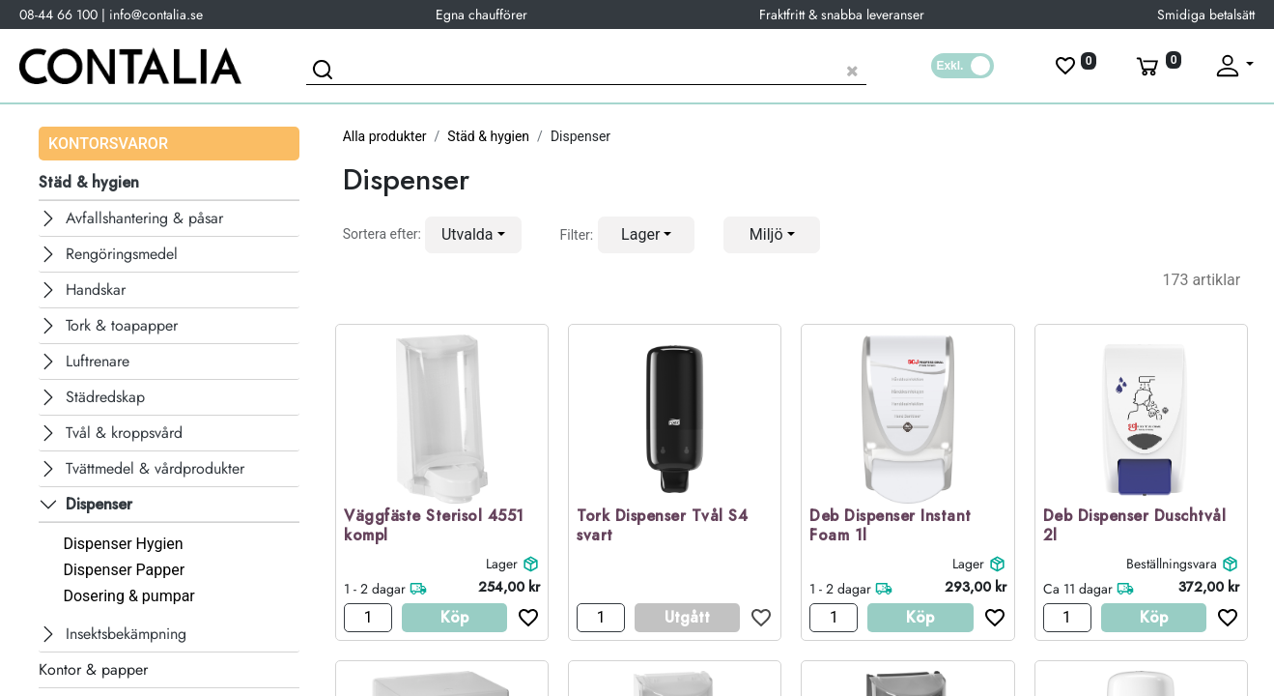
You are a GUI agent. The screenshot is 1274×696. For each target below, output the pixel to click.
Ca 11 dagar (1078, 588)
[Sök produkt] (586, 68)
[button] (473, 235)
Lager (502, 563)
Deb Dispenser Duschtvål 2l (1135, 527)
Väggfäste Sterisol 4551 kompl (434, 527)
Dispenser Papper (123, 570)
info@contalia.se (156, 14)
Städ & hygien (488, 136)
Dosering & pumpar (128, 596)
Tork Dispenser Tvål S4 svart (662, 527)
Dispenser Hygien (123, 544)
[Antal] (368, 617)
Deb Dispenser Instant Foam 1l (890, 527)
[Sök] (325, 72)
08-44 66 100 (58, 14)
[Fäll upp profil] (1233, 65)
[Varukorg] (1157, 65)
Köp (454, 617)
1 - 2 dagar (375, 588)
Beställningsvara (1171, 563)
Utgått (687, 617)
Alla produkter (385, 136)
